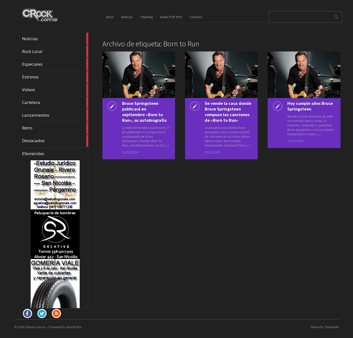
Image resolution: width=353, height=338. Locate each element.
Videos (55, 90)
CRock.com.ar (35, 327)
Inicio (110, 17)
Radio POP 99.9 (171, 17)
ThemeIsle (332, 327)
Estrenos (55, 77)
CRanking (146, 17)
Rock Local (55, 51)
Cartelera (55, 102)
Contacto (195, 17)
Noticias (55, 39)
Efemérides (33, 153)
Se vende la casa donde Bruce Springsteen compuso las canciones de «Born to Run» (228, 111)
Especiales (55, 64)
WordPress (74, 327)
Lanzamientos (55, 115)
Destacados (55, 141)
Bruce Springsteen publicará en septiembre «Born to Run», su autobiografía (144, 111)
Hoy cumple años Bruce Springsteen (310, 106)
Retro (55, 128)
